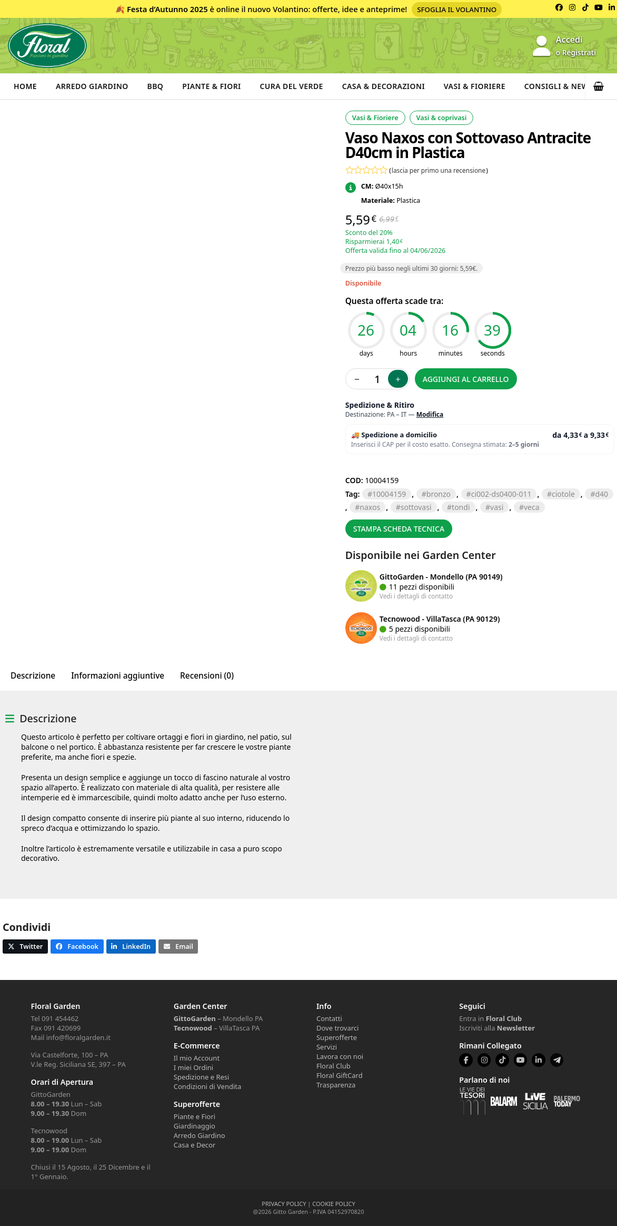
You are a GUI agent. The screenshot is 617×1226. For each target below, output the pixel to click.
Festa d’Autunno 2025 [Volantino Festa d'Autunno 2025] (167, 9)
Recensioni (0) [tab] (207, 675)
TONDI (461, 507)
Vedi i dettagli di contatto (416, 596)
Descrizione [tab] (33, 675)
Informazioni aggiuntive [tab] (117, 675)
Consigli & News (559, 86)
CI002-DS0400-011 (501, 494)
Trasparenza (335, 1085)
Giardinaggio (194, 1126)
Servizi (326, 1047)
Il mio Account (197, 1058)
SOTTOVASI (416, 507)
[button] (601, 86)
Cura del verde (291, 86)
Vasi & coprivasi (441, 117)
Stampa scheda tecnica (398, 529)
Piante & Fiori (212, 86)
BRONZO (438, 494)
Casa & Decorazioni (384, 86)
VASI (496, 507)
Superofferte (336, 1037)
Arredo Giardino (92, 86)
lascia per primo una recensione (438, 170)
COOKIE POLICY (333, 1204)
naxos (370, 507)
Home (25, 86)
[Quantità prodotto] (377, 379)
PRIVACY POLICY (284, 1204)
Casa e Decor (194, 1145)
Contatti (329, 1018)
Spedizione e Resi (202, 1077)
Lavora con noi (339, 1056)
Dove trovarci (337, 1028)
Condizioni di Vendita (208, 1086)
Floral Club (333, 1066)
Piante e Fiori (194, 1116)
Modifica (430, 414)
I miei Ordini (193, 1067)
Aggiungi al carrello (466, 379)
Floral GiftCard (339, 1075)
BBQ (155, 86)
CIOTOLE (563, 494)
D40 (601, 494)
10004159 (389, 494)
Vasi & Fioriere (475, 86)
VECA (532, 507)
